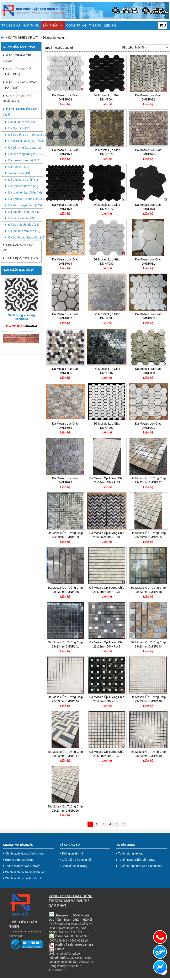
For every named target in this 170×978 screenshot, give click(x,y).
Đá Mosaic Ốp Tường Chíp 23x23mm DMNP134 (106, 535)
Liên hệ (110, 25)
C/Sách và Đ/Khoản (18, 844)
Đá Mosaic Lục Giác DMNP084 (107, 316)
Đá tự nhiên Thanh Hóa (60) (24, 199)
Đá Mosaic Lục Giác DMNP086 (65, 371)
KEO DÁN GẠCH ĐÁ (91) (18, 247)
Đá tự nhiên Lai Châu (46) (23, 192)
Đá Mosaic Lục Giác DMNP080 (107, 261)
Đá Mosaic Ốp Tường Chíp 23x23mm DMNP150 (65, 808)
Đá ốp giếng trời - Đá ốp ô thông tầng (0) (24, 134)
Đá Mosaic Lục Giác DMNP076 (65, 207)
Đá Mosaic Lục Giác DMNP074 (107, 152)
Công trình (76, 25)
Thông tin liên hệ (71, 853)
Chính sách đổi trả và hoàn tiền (24, 872)
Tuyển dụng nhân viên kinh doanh (139, 866)
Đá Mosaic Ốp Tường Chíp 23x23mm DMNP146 (148, 699)
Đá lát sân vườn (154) (21, 121)
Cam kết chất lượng (73, 866)
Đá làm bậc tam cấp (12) (22, 231)
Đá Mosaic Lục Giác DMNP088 (148, 371)
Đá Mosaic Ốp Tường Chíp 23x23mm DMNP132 (148, 480)
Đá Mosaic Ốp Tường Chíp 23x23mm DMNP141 (65, 644)
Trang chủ (10, 25)
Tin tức (95, 25)
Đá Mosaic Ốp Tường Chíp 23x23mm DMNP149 (148, 754)
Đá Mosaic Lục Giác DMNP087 (107, 371)
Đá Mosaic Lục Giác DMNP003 (65, 97)
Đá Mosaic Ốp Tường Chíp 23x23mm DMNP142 (106, 644)
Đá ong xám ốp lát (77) (21, 179)
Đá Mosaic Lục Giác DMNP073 (65, 152)
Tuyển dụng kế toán (130, 853)
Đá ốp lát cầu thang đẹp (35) (24, 237)
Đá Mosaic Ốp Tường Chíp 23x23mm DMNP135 (148, 535)
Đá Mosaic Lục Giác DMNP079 (65, 261)
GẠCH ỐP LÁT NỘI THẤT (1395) (17, 71)
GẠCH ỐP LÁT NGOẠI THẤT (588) (19, 85)
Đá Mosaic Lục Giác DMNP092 (65, 480)
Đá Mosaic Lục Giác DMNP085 (148, 316)
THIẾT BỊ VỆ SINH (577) (20, 258)
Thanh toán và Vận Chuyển (22, 866)
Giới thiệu (31, 25)
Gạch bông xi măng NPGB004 (21, 320)
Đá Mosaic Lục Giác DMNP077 (107, 207)
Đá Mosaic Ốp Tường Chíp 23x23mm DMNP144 (65, 699)
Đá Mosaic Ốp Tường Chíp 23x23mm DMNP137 (106, 589)
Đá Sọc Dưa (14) (17, 128)
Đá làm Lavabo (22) (19, 218)
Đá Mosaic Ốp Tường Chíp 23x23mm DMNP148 (106, 754)
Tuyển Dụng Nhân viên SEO (135, 859)
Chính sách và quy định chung (23, 853)
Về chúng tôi (70, 844)
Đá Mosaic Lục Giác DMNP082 (65, 316)
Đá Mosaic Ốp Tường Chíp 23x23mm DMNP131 (106, 480)
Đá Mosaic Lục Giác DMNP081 (148, 261)
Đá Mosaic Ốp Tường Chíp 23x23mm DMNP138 (148, 589)
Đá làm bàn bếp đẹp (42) (23, 211)
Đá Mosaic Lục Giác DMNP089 (65, 425)
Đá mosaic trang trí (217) (23, 160)
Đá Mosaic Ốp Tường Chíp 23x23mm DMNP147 (65, 754)
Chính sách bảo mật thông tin (23, 878)
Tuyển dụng (125, 844)
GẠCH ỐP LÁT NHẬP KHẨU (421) (18, 98)
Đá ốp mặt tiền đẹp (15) (22, 224)
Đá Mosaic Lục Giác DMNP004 (107, 97)
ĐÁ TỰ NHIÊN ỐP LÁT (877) (20, 112)
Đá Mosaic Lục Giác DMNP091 (148, 425)
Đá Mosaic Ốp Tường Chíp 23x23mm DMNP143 (148, 644)
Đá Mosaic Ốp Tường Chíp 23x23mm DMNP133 (65, 535)
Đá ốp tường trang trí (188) (24, 154)
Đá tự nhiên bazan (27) (21, 186)
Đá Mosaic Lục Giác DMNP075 (148, 152)
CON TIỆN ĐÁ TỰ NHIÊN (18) (24, 141)
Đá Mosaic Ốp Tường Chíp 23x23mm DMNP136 (65, 589)
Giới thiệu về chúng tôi (75, 859)
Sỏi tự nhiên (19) (17, 173)
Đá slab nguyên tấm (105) (23, 205)
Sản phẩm (52, 25)
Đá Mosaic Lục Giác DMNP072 (148, 97)
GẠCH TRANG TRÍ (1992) (17, 58)
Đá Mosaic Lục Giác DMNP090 (107, 425)
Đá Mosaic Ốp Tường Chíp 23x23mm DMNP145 (106, 699)
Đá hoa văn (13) (17, 166)
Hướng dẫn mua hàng (18, 859)
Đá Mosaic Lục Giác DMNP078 (148, 207)
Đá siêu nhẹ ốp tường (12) (24, 147)
